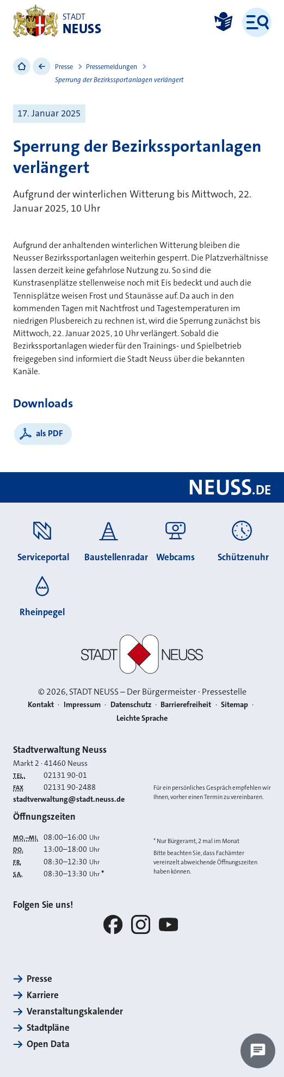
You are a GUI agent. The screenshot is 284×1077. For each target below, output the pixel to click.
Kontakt (41, 705)
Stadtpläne (48, 1027)
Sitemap (234, 705)
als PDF (49, 433)
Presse (64, 67)
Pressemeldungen (111, 67)
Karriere (43, 995)
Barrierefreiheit (185, 705)
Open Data (48, 1044)
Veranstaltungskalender (75, 1011)
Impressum (82, 705)
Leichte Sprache (142, 718)
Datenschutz (130, 705)
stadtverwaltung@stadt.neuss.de (69, 799)
